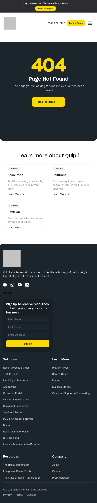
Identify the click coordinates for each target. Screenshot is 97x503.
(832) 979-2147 (56, 23)
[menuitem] (24, 367)
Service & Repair (12, 412)
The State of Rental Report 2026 (22, 477)
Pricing (56, 380)
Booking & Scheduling (16, 406)
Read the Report (45, 8)
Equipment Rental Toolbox (18, 471)
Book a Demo (76, 23)
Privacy (7, 494)
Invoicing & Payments (15, 380)
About (55, 464)
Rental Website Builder (16, 367)
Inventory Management (16, 399)
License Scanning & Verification (21, 444)
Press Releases (61, 477)
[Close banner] (93, 4)
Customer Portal (12, 393)
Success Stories (61, 386)
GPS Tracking (11, 437)
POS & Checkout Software (18, 418)
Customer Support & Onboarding (71, 393)
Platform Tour (60, 367)
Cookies (31, 494)
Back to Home (46, 101)
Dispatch (8, 425)
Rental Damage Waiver (16, 431)
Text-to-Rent (10, 374)
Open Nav (90, 22)
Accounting (9, 386)
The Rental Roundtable (16, 464)
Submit (28, 343)
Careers (56, 471)
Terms (19, 494)
